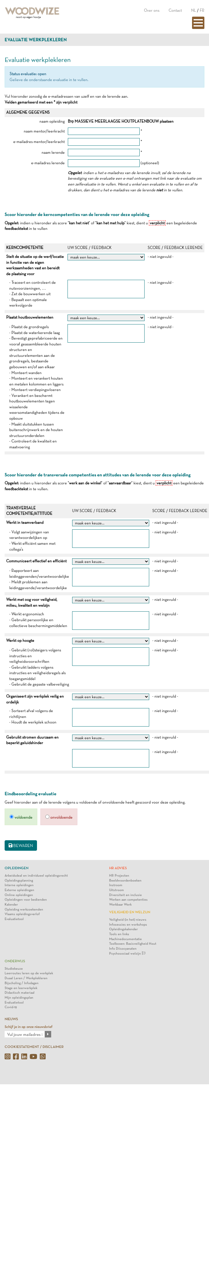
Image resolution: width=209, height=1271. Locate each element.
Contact (175, 10)
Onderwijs (15, 961)
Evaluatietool (14, 919)
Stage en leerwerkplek (21, 988)
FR (202, 10)
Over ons (151, 10)
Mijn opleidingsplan (19, 998)
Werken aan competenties (128, 900)
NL (193, 10)
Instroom (115, 885)
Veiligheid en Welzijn (129, 912)
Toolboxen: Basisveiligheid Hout (132, 944)
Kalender (11, 904)
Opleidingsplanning (19, 880)
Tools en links (119, 934)
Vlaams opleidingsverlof (22, 914)
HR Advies (118, 868)
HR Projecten (119, 876)
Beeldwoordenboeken (125, 880)
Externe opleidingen (19, 890)
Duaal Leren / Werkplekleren (26, 978)
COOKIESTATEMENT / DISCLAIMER (34, 1047)
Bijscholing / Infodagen (22, 983)
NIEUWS (11, 1019)
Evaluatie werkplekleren (36, 40)
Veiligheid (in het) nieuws (127, 920)
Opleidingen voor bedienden (26, 900)
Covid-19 (11, 1007)
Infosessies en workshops (128, 925)
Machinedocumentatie (125, 939)
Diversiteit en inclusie (125, 895)
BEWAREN (21, 845)
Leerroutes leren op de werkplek (29, 973)
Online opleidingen (19, 895)
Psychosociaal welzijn (127, 953)
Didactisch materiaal (20, 993)
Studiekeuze (14, 969)
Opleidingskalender (123, 929)
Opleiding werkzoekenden (24, 909)
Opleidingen (16, 868)
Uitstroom (116, 890)
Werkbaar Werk (120, 904)
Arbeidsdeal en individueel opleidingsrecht (36, 876)
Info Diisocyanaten (123, 949)
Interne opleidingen (19, 885)
